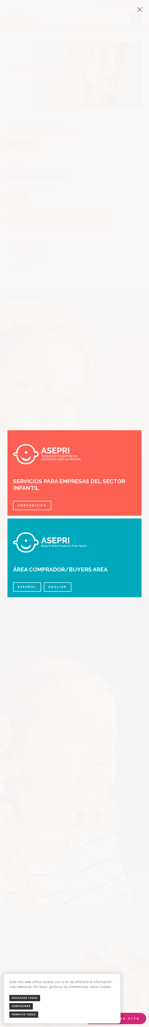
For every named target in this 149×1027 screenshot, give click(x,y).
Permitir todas (24, 1014)
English (58, 587)
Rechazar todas (25, 998)
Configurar (21, 1006)
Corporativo (32, 505)
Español (27, 587)
